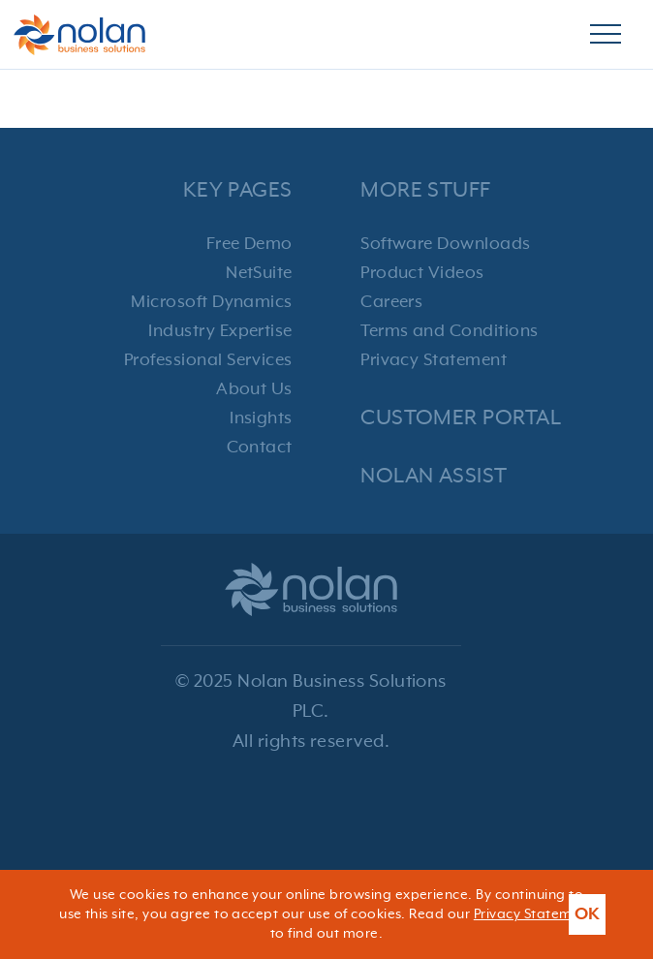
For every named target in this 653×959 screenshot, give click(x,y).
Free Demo (249, 244)
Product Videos (422, 273)
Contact (260, 447)
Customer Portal (460, 418)
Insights (261, 418)
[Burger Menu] (605, 35)
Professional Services (208, 360)
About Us (254, 389)
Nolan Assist (434, 476)
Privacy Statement (433, 360)
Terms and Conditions (449, 331)
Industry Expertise (220, 331)
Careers (391, 302)
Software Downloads (445, 244)
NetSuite (259, 273)
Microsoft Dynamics (212, 302)
